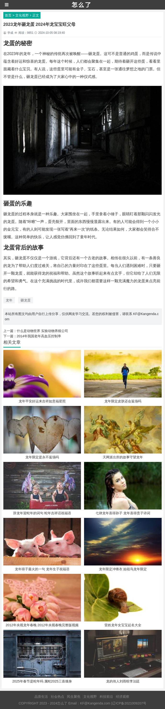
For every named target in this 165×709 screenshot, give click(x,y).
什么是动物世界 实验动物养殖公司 (42, 331)
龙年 (9, 300)
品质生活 (41, 696)
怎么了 (62, 703)
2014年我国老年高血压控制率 (39, 336)
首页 (8, 15)
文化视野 (22, 15)
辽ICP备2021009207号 (129, 703)
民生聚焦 (73, 696)
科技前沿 (106, 696)
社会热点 (57, 696)
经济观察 (122, 696)
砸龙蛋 (26, 300)
